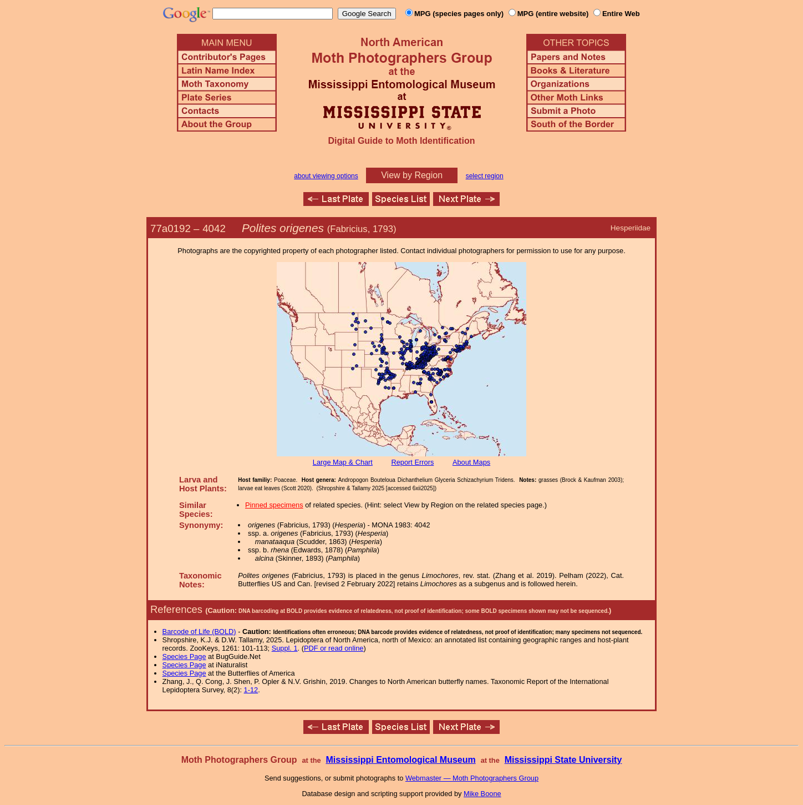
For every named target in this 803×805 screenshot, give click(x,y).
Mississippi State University (563, 759)
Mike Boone (482, 793)
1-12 (251, 690)
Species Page (184, 656)
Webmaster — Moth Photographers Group (471, 778)
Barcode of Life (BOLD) (199, 631)
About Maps (471, 462)
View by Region (412, 175)
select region (485, 176)
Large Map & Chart (343, 462)
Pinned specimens (274, 505)
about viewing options (326, 176)
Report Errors (413, 462)
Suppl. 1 (285, 648)
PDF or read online (333, 648)
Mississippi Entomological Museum (400, 759)
